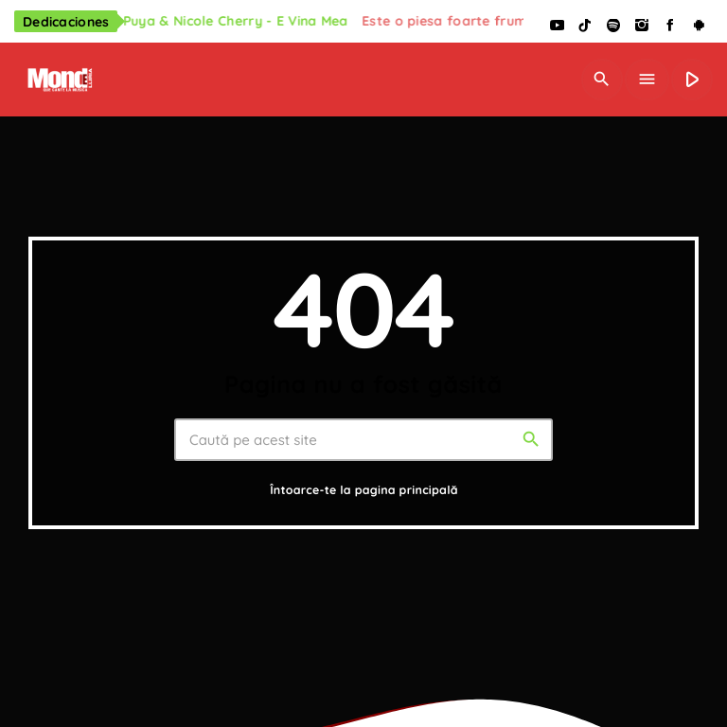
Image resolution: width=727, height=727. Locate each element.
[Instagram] (641, 26)
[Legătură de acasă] (58, 79)
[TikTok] (585, 26)
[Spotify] (613, 26)
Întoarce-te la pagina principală (364, 491)
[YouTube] (556, 26)
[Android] (698, 26)
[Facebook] (670, 26)
